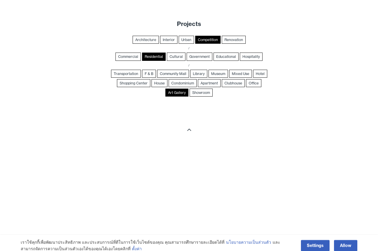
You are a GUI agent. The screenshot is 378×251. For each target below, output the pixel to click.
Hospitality (251, 56)
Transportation (126, 73)
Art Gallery (177, 92)
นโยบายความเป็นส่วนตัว (248, 246)
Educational (226, 56)
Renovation (233, 40)
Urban (186, 40)
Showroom (201, 92)
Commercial (128, 56)
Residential (154, 56)
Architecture (145, 40)
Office (254, 83)
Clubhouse (233, 83)
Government (199, 56)
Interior (169, 40)
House (159, 83)
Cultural (176, 56)
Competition (208, 40)
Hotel (260, 73)
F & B (149, 73)
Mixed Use (240, 73)
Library (199, 73)
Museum (218, 73)
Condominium (182, 83)
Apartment (209, 83)
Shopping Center (134, 83)
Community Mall (173, 73)
